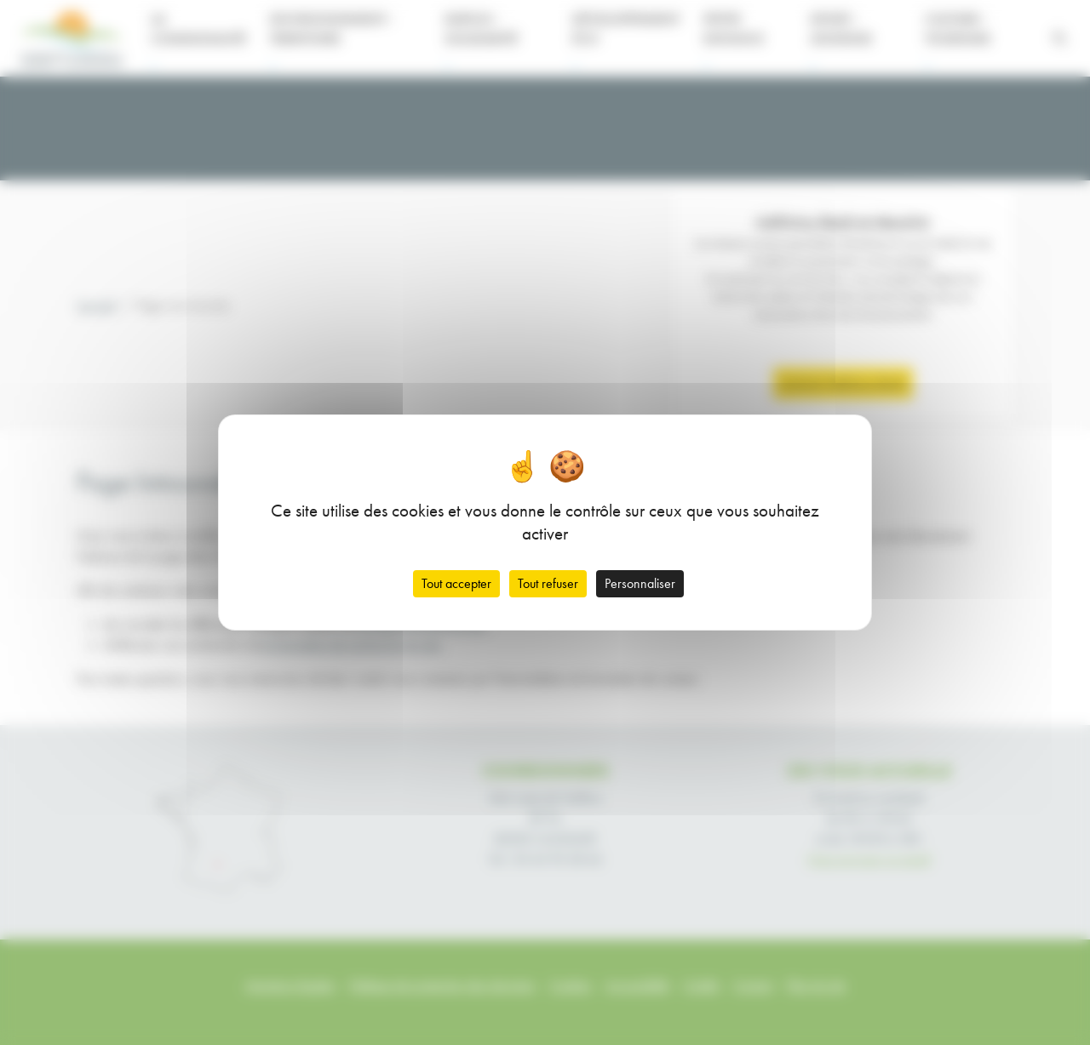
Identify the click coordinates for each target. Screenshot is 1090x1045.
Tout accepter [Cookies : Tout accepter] (456, 583)
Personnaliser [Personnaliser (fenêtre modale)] (640, 583)
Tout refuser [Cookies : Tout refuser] (548, 583)
